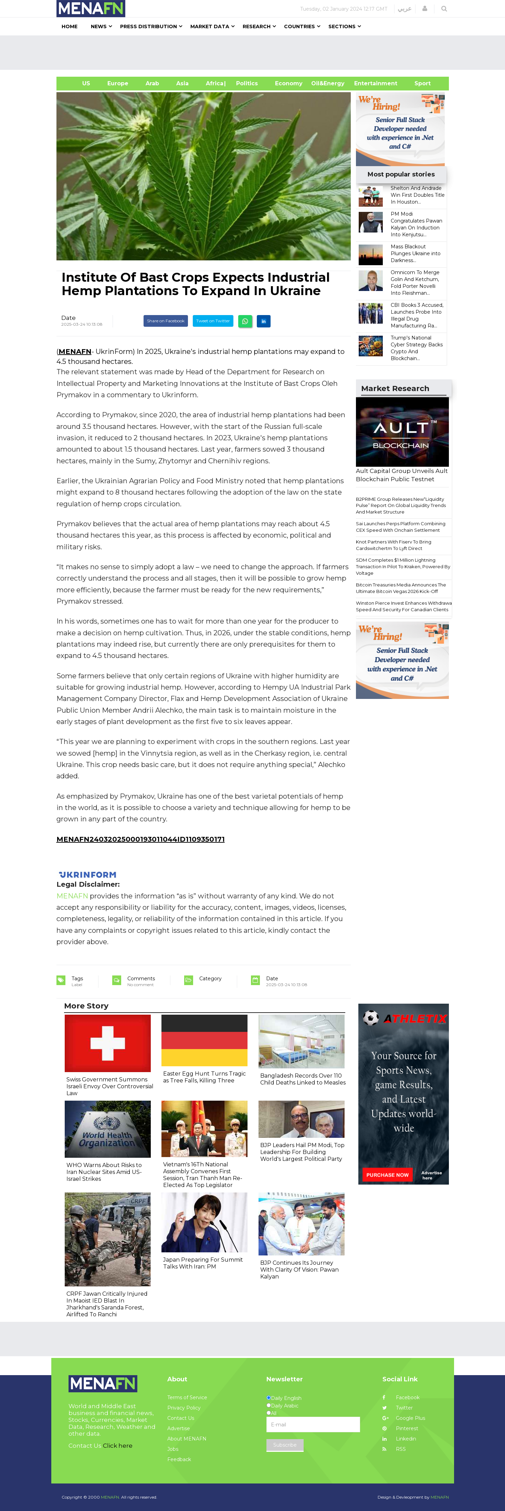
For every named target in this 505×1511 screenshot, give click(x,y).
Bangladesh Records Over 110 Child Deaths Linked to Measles (303, 1079)
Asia (182, 83)
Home (69, 26)
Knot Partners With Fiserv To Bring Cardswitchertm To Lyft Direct (393, 545)
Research (257, 26)
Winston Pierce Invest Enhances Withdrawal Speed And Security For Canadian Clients (404, 606)
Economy (288, 83)
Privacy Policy (184, 1408)
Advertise (178, 1428)
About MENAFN (187, 1439)
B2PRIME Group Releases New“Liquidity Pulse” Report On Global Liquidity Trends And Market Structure (401, 505)
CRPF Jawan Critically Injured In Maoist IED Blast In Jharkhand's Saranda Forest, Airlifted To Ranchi (107, 1304)
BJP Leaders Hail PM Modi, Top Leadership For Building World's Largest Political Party (302, 1152)
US (77, 83)
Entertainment (365, 83)
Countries (299, 26)
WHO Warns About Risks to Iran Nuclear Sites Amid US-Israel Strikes (104, 1172)
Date (68, 317)
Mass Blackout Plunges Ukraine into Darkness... (416, 253)
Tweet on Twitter (213, 320)
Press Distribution (148, 26)
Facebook (401, 1397)
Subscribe (285, 1445)
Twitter (397, 1408)
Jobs (172, 1449)
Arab (152, 83)
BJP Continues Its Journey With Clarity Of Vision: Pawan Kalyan (299, 1270)
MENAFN (75, 351)
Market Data (209, 26)
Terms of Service (187, 1397)
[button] (424, 8)
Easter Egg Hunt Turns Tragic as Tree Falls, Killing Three (204, 1077)
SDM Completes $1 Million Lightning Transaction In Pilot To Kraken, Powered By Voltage (403, 566)
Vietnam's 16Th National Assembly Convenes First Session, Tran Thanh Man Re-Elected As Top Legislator (202, 1174)
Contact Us (180, 1418)
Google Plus (403, 1418)
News (99, 26)
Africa (213, 83)
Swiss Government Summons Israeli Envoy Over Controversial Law (110, 1086)
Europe (118, 83)
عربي (405, 8)
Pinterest (400, 1428)
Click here (118, 1445)
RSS (394, 1449)
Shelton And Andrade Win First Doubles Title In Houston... (418, 195)
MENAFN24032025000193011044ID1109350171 (140, 839)
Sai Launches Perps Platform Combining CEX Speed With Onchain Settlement (400, 527)
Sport (418, 83)
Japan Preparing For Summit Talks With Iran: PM (203, 1263)
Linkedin (399, 1439)
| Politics (245, 83)
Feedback (179, 1459)
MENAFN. (110, 1497)
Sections (342, 26)
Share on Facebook (166, 320)
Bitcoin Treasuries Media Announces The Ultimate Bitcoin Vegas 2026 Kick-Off (401, 588)
